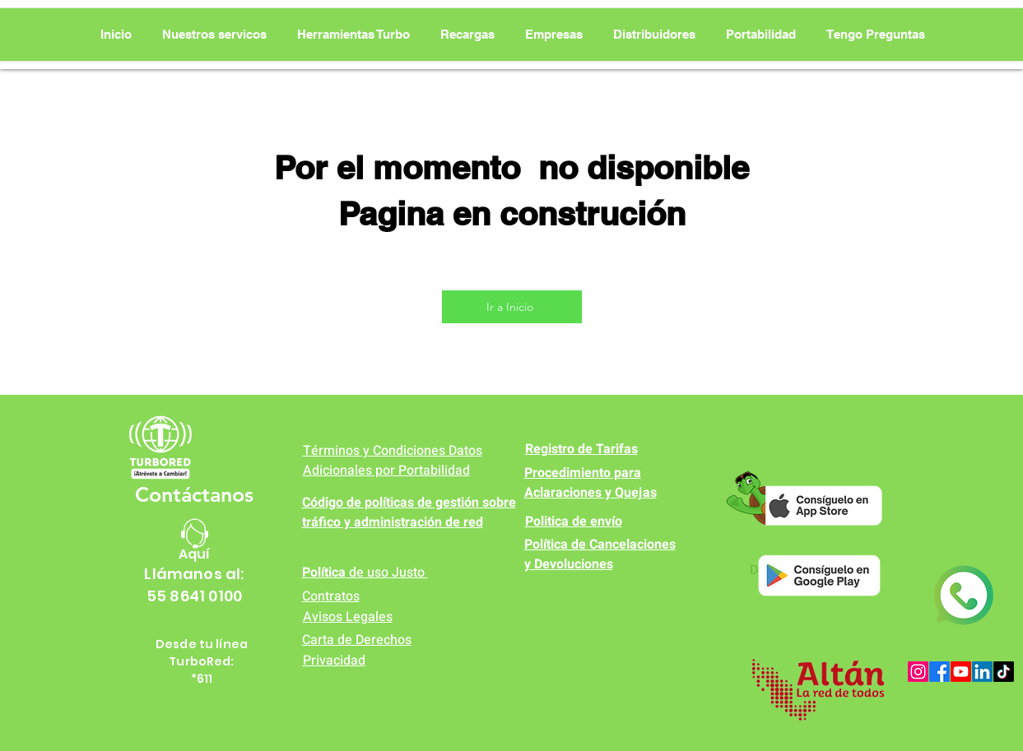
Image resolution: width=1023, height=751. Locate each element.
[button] (353, 34)
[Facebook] (939, 671)
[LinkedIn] (982, 671)
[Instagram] (918, 671)
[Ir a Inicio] (512, 306)
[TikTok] (1003, 671)
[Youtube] (961, 671)
